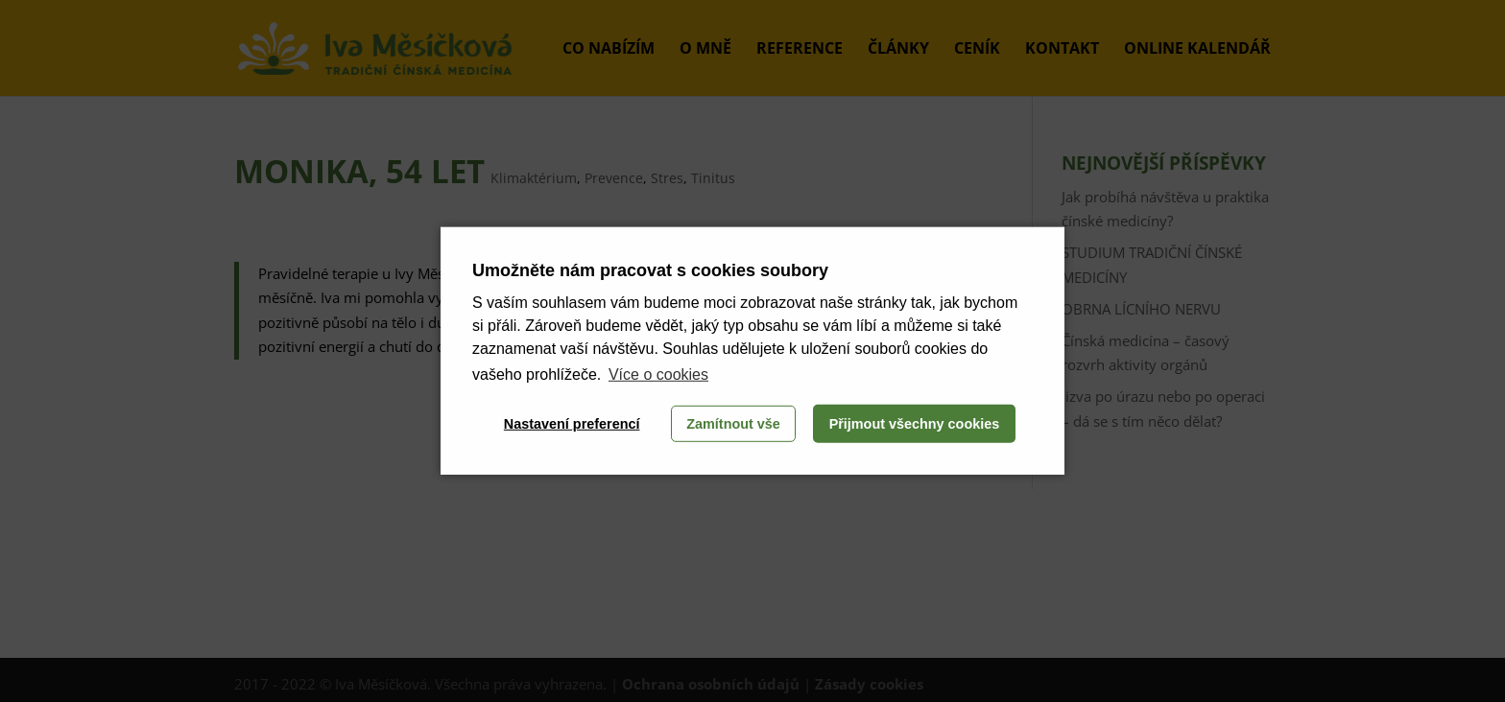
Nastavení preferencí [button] (572, 424)
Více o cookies (658, 374)
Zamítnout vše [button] (733, 424)
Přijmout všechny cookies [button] (914, 424)
